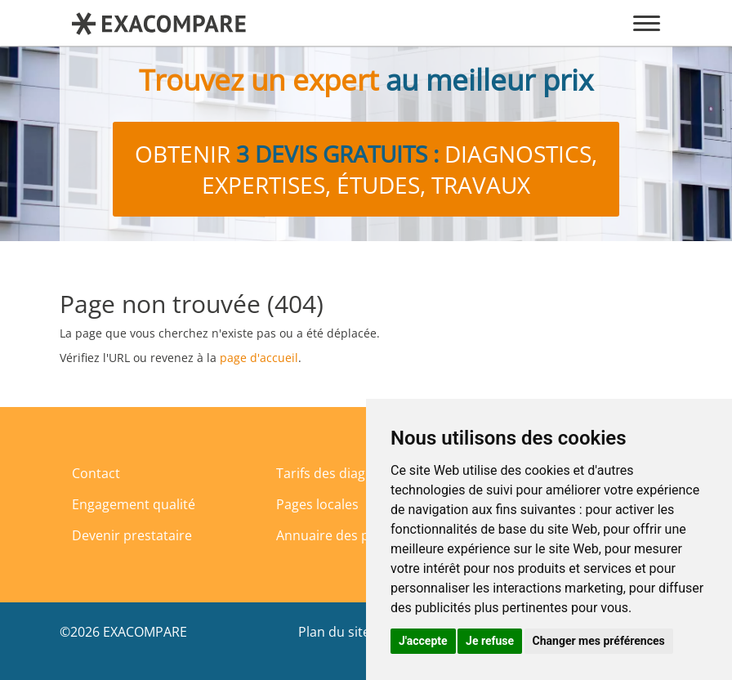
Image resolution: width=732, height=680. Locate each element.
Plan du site (334, 632)
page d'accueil (259, 357)
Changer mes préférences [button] (599, 640)
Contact (96, 473)
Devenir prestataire (132, 535)
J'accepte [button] (423, 640)
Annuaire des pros (333, 535)
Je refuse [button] (490, 640)
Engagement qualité (133, 504)
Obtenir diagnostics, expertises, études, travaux (366, 169)
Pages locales (317, 504)
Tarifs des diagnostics (342, 473)
